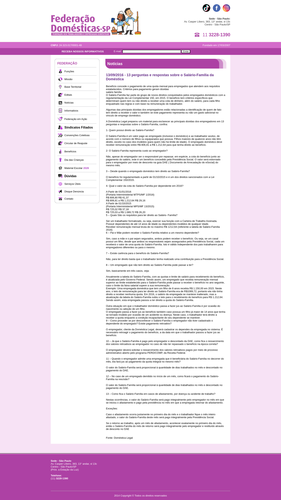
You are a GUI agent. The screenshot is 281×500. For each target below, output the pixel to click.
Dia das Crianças (74, 159)
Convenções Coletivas (77, 135)
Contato (68, 198)
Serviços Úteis (72, 183)
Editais (68, 94)
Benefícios (70, 151)
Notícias (69, 102)
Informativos (71, 110)
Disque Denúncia (74, 191)
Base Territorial (72, 86)
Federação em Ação (75, 119)
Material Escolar (76, 168)
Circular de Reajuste (75, 143)
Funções (69, 71)
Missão (68, 79)
